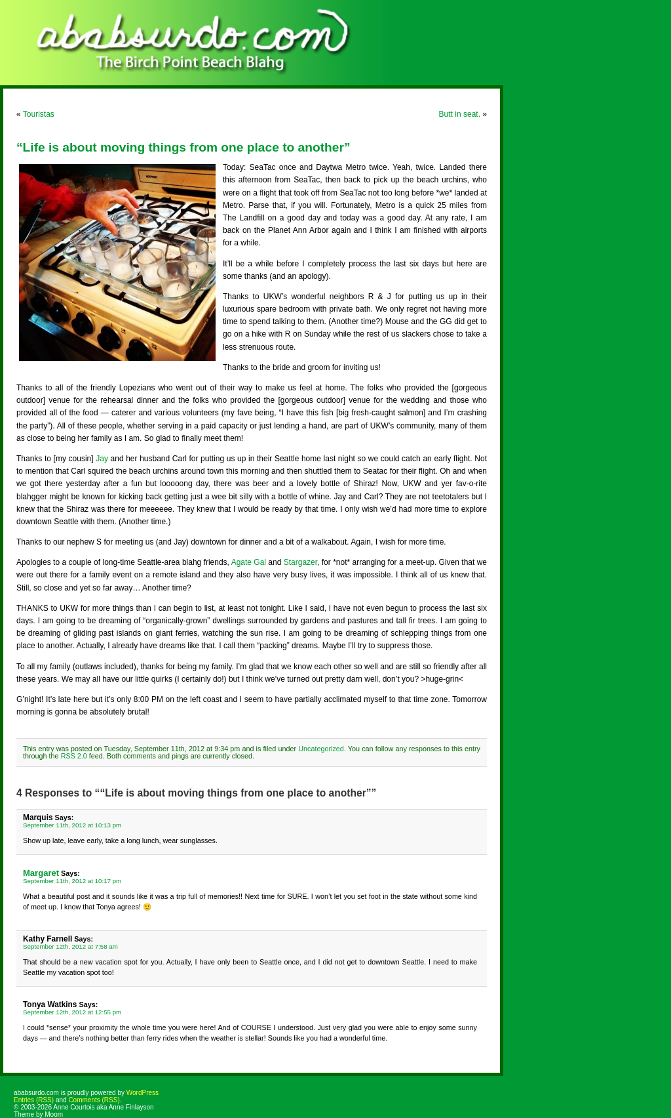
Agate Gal (248, 562)
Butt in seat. (459, 114)
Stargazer (300, 562)
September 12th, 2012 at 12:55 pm (72, 1012)
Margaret (41, 873)
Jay (102, 458)
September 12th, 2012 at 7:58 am (70, 946)
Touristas (38, 114)
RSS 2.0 (74, 756)
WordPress (142, 1092)
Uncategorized (321, 749)
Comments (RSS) (93, 1100)
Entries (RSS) (34, 1100)
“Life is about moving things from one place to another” (183, 147)
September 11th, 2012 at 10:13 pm (72, 825)
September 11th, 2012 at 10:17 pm (72, 880)
